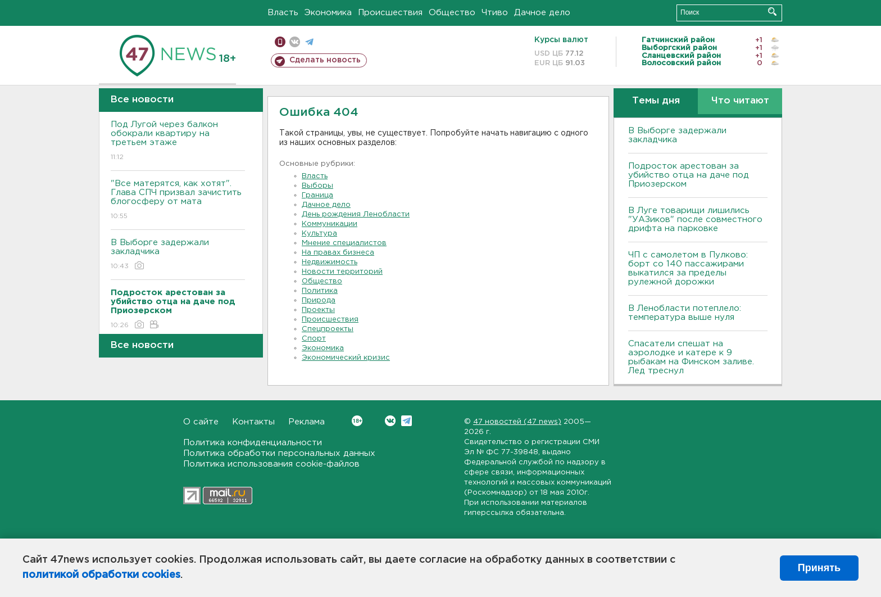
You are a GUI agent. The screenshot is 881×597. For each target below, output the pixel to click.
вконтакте (294, 42)
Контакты (253, 422)
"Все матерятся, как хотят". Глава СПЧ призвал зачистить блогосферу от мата (178, 200)
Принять (819, 567)
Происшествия (390, 12)
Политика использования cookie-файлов (271, 464)
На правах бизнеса (338, 253)
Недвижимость (329, 262)
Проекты (318, 310)
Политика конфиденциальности (252, 442)
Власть (282, 12)
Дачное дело (542, 12)
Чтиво (495, 12)
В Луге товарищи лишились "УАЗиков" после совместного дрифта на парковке (695, 219)
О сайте (201, 422)
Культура (319, 233)
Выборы (317, 186)
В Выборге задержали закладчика (178, 255)
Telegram (406, 420)
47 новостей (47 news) (517, 422)
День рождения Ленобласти (356, 214)
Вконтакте (357, 420)
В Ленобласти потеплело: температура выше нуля (684, 313)
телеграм (309, 42)
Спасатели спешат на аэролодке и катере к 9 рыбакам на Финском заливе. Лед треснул (691, 357)
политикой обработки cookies (101, 575)
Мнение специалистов (344, 243)
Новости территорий (342, 272)
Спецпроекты (327, 329)
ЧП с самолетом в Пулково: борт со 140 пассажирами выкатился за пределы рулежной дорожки (688, 268)
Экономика (328, 12)
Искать (772, 11)
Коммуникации (329, 224)
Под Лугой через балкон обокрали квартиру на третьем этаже (178, 141)
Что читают (740, 101)
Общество (452, 12)
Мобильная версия (280, 42)
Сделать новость (325, 60)
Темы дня (656, 101)
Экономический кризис (346, 358)
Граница (317, 195)
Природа (318, 300)
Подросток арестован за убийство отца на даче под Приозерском (688, 175)
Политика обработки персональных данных (279, 453)
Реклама (306, 422)
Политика (320, 291)
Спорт (314, 339)
